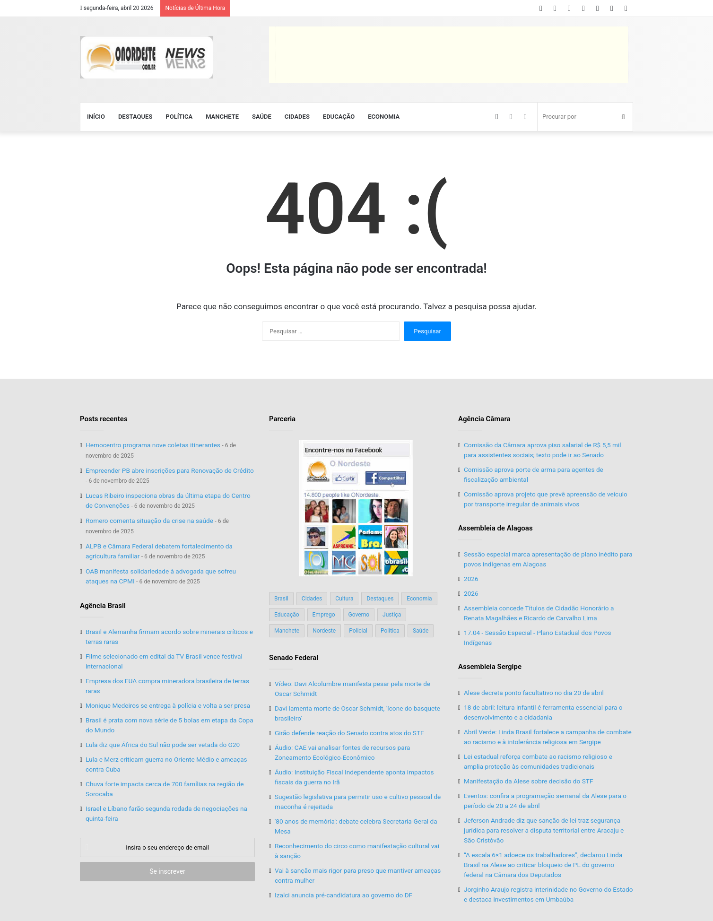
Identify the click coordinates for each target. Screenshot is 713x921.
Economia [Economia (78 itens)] (419, 598)
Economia (384, 116)
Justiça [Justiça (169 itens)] (392, 614)
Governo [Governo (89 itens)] (359, 614)
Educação (339, 116)
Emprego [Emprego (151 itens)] (324, 614)
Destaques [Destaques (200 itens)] (379, 598)
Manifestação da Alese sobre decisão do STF (528, 781)
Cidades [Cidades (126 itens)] (312, 598)
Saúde (261, 116)
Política (178, 116)
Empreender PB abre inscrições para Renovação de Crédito (170, 470)
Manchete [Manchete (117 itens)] (286, 630)
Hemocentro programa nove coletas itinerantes (153, 445)
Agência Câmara (484, 419)
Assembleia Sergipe (490, 666)
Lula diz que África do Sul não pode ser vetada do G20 (163, 744)
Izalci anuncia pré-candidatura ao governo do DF (343, 895)
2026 (471, 578)
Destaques (135, 116)
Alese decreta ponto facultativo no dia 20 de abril (534, 692)
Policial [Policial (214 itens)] (358, 630)
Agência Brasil (103, 605)
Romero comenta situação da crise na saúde (149, 520)
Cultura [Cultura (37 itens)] (344, 598)
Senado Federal (293, 657)
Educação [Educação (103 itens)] (286, 614)
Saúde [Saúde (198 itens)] (420, 630)
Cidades (297, 116)
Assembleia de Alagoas (495, 528)
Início (96, 116)
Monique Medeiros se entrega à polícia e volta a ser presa (168, 705)
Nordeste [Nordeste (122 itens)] (324, 630)
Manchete (222, 116)
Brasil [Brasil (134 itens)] (281, 598)
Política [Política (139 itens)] (390, 630)
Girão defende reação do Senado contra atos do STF (349, 733)
